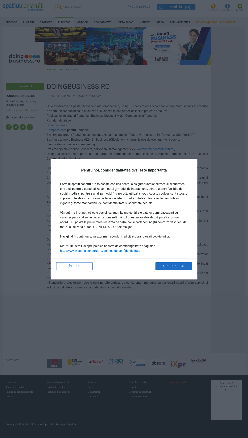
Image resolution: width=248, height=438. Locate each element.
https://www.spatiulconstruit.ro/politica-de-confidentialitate (100, 251)
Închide (74, 266)
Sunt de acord (173, 266)
